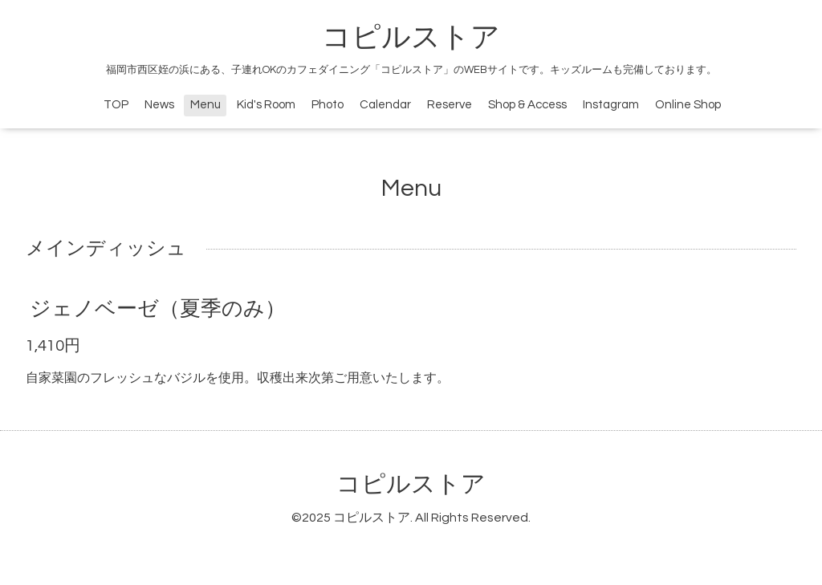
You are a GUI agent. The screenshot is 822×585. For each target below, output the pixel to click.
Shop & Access (527, 105)
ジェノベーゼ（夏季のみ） (158, 309)
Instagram (611, 105)
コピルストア (411, 37)
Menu (205, 105)
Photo (327, 105)
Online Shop (688, 105)
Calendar (385, 105)
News (159, 105)
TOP (116, 105)
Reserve (449, 105)
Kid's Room (266, 105)
